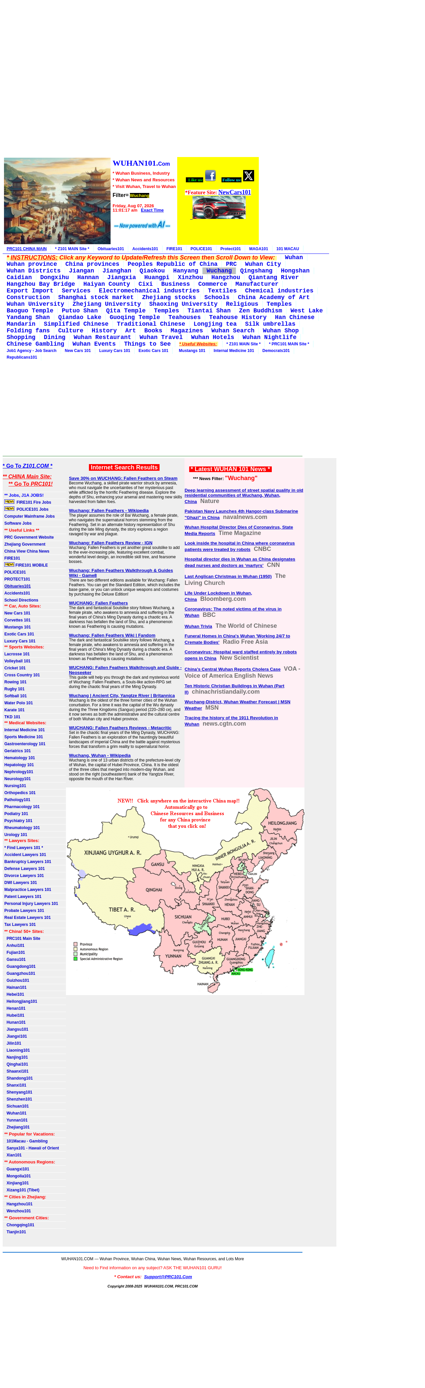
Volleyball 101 (17, 661)
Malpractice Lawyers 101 (27, 889)
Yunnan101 (16, 1120)
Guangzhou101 (19, 973)
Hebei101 (14, 994)
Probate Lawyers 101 (24, 910)
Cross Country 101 (22, 675)
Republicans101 (22, 357)
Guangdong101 (20, 966)
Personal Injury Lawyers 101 (31, 903)
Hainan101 (15, 987)
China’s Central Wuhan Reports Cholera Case (232, 669)
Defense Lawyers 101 (24, 868)
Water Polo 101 (18, 703)
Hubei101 (14, 1015)
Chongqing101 (19, 1225)
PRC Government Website (29, 537)
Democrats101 (276, 350)
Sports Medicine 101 (23, 737)
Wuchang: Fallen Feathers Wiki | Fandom (112, 635)
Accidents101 (145, 249)
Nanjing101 (16, 1057)
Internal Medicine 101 (233, 350)
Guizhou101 (16, 980)
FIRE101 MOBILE (26, 565)
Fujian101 (14, 952)
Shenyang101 (18, 1092)
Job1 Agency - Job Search (32, 350)
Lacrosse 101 (17, 654)
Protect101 (230, 249)
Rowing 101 (15, 682)
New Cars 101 (78, 350)
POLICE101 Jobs (27, 509)
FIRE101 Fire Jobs (28, 502)
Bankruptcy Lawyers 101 (27, 861)
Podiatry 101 (16, 813)
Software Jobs (18, 523)
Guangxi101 (16, 1169)
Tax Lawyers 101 (20, 924)
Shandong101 (18, 1078)
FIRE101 (174, 249)
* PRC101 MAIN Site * (289, 344)
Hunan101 (15, 1022)
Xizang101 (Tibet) (21, 1190)
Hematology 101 (19, 758)
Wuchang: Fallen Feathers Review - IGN (111, 542)
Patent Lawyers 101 (22, 896)
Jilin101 (12, 1043)
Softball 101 (15, 696)
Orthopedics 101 (20, 792)
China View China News (26, 551)
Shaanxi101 (16, 1071)
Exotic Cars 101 (153, 350)
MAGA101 (258, 249)
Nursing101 (15, 785)
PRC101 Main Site (22, 938)
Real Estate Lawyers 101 (27, 917)
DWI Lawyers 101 (20, 882)
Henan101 (14, 1008)
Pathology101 (17, 799)
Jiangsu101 (16, 1029)
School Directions (21, 600)
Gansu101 (15, 959)
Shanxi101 (15, 1085)
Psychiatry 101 (18, 820)
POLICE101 (201, 249)
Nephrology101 (18, 772)
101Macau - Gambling (26, 1141)
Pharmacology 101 (22, 806)
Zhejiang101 (17, 1127)
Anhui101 (14, 945)
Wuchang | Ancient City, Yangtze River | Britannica (122, 695)
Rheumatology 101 (22, 827)
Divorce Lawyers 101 (24, 875)
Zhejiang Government (24, 544)
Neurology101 (17, 779)
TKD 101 (12, 717)
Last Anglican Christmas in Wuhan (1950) (228, 576)
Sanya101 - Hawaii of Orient (31, 1148)
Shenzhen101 (18, 1099)
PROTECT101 (17, 579)
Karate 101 (14, 710)
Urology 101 (15, 834)
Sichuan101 (16, 1106)
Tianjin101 (15, 1232)
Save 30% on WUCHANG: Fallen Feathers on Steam (123, 478)
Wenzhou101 (17, 1211)
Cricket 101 (15, 668)
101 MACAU (287, 249)
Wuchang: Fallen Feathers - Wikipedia (109, 510)
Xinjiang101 (16, 1183)
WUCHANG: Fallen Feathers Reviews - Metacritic (120, 727)
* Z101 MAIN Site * (72, 249)
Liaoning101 (17, 1050)
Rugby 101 (14, 689)
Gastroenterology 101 (24, 744)
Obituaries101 (111, 249)
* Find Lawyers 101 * (23, 847)
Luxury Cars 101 (114, 350)
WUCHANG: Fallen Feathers (98, 603)
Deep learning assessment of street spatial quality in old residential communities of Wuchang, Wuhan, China (244, 496)
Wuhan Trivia (198, 626)
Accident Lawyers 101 (25, 854)
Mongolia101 (17, 1176)
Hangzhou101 (18, 1204)
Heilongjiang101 (20, 1001)
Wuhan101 (15, 1113)
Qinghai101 (16, 1064)
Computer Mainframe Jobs (29, 516)
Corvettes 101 (17, 620)
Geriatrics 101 (17, 751)
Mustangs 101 (191, 350)
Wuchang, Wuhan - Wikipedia (100, 755)
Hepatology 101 (19, 765)
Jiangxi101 (15, 1036)
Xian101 (13, 1155)
